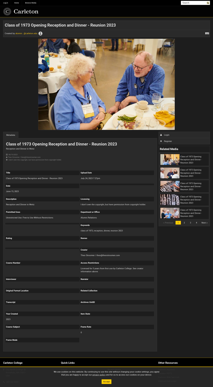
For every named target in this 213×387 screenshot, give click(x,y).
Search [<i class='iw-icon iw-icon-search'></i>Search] (208, 3)
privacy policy (99, 374)
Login (164, 134)
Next (205, 222)
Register (166, 141)
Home (16, 3)
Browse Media (30, 3)
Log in (5, 3)
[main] (106, 187)
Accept (106, 381)
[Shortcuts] (207, 33)
